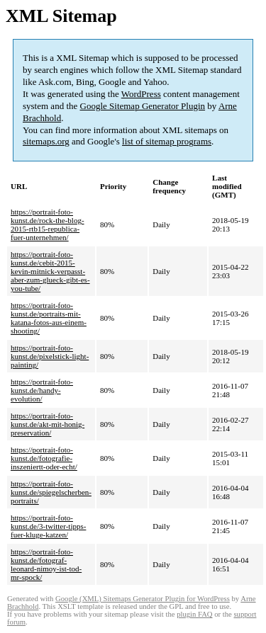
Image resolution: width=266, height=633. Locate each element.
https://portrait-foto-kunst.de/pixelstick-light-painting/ (50, 356)
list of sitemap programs (166, 141)
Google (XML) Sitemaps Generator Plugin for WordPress (142, 599)
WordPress (141, 94)
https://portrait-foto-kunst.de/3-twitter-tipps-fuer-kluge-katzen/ (48, 526)
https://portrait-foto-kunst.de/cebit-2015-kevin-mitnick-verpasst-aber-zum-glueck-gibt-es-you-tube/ (50, 271)
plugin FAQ (194, 614)
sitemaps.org (46, 141)
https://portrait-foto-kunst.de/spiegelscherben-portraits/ (51, 492)
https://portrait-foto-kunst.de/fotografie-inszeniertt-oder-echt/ (44, 458)
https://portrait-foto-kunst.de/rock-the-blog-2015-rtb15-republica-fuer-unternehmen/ (47, 224)
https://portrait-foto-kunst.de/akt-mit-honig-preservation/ (47, 424)
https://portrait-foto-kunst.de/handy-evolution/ (42, 390)
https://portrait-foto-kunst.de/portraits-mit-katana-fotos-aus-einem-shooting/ (49, 318)
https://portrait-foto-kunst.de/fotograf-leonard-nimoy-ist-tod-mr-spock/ (46, 564)
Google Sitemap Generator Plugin (143, 106)
